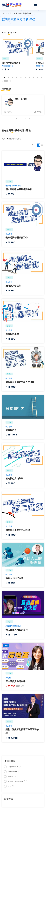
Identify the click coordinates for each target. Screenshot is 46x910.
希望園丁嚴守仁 (7, 66)
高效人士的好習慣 (14, 581)
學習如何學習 (12, 336)
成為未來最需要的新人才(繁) (20, 385)
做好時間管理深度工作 (11, 62)
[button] (4, 77)
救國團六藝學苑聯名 (13, 189)
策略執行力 (11, 433)
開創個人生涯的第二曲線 (18, 532)
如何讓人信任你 (13, 288)
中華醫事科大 (14, 766)
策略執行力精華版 (14, 481)
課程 (11, 13)
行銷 (11, 786)
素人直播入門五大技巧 (17, 632)
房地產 (8, 681)
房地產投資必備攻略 (15, 684)
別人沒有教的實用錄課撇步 (19, 192)
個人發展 (9, 237)
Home (4, 13)
